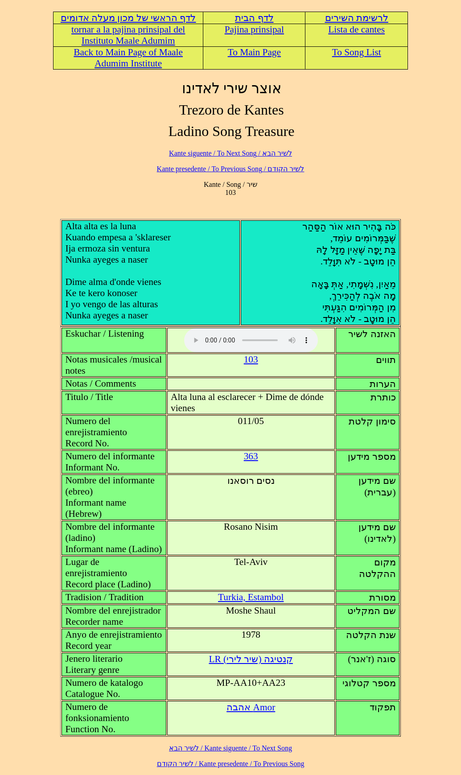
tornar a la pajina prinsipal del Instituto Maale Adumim (128, 35)
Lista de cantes (356, 29)
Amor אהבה (250, 707)
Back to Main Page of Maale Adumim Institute (128, 58)
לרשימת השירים (356, 17)
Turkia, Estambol (251, 597)
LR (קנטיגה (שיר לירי (250, 659)
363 (251, 456)
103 (251, 359)
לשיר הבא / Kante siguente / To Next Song (230, 153)
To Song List (356, 52)
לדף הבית (254, 17)
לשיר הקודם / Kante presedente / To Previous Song (231, 169)
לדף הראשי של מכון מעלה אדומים (128, 17)
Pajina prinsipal (254, 29)
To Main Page (254, 52)
